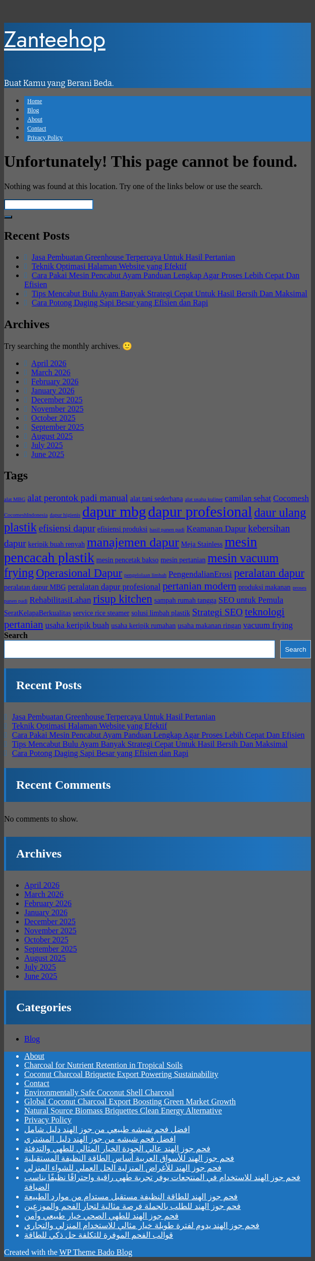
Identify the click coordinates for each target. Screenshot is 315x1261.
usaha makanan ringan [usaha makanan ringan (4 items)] (209, 625)
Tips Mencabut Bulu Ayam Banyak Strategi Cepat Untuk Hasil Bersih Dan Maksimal (169, 293)
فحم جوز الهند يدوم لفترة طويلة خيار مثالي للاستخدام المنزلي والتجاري (141, 1225)
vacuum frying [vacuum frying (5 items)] (268, 625)
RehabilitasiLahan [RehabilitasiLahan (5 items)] (60, 600)
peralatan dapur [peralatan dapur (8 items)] (269, 573)
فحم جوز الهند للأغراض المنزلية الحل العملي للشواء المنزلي (123, 1167)
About (34, 119)
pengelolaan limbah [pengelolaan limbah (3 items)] (145, 575)
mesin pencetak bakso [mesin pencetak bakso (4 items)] (127, 560)
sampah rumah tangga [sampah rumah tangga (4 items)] (185, 600)
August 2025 (52, 436)
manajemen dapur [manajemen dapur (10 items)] (133, 542)
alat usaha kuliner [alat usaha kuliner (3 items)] (204, 499)
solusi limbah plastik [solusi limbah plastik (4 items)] (160, 613)
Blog (33, 110)
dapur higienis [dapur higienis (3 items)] (64, 515)
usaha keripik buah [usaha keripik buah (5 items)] (77, 625)
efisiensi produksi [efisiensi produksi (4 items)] (122, 529)
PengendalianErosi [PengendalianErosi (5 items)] (200, 574)
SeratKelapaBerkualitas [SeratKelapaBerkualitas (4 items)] (37, 613)
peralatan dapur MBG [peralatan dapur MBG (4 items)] (35, 587)
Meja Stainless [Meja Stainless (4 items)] (202, 544)
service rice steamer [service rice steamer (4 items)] (101, 613)
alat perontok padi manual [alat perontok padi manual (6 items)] (77, 497)
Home (34, 101)
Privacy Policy (45, 137)
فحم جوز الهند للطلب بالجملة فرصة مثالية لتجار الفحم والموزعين (132, 1206)
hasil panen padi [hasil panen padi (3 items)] (166, 529)
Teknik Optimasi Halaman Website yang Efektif (109, 266)
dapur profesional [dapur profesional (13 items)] (200, 512)
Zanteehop (55, 39)
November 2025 (57, 408)
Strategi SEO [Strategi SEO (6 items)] (217, 612)
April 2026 (49, 363)
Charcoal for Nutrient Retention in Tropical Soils (103, 1065)
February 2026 (55, 381)
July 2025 (47, 445)
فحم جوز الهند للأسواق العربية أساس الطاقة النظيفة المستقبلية (129, 1158)
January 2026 (53, 390)
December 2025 (57, 399)
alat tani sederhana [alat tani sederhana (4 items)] (156, 498)
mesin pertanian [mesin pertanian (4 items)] (183, 560)
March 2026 (51, 372)
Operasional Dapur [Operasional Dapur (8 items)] (79, 573)
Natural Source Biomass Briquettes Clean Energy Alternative (123, 1110)
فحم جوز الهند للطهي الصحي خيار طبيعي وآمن (101, 1215)
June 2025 (47, 454)
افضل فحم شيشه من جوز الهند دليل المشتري (100, 1139)
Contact (36, 128)
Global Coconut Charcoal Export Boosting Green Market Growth (130, 1101)
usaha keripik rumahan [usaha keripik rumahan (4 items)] (143, 625)
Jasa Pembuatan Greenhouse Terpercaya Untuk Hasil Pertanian (133, 257)
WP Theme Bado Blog (95, 1252)
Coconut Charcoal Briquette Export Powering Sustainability (121, 1074)
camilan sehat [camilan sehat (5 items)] (248, 498)
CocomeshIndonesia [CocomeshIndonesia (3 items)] (25, 515)
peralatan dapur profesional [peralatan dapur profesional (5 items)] (114, 587)
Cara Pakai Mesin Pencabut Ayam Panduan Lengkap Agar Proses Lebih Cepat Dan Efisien (158, 735)
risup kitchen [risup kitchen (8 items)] (122, 599)
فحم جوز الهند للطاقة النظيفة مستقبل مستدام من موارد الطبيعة (131, 1196)
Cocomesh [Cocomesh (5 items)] (291, 498)
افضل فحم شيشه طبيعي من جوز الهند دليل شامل (107, 1129)
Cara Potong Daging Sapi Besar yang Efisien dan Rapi (120, 302)
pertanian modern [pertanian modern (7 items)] (199, 586)
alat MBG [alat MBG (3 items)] (14, 499)
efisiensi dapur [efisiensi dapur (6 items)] (67, 528)
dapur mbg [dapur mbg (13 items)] (114, 512)
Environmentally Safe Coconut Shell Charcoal (99, 1092)
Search (16, 635)
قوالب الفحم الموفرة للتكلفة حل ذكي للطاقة (98, 1235)
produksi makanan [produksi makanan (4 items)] (264, 587)
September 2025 (57, 427)
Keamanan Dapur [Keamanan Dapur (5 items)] (216, 528)
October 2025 (53, 418)
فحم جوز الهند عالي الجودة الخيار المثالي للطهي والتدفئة (117, 1148)
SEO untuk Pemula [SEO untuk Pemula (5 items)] (251, 600)
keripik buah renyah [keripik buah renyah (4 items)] (56, 544)
